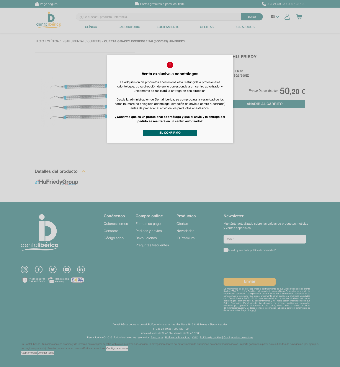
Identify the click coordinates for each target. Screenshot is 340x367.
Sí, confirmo (170, 133)
